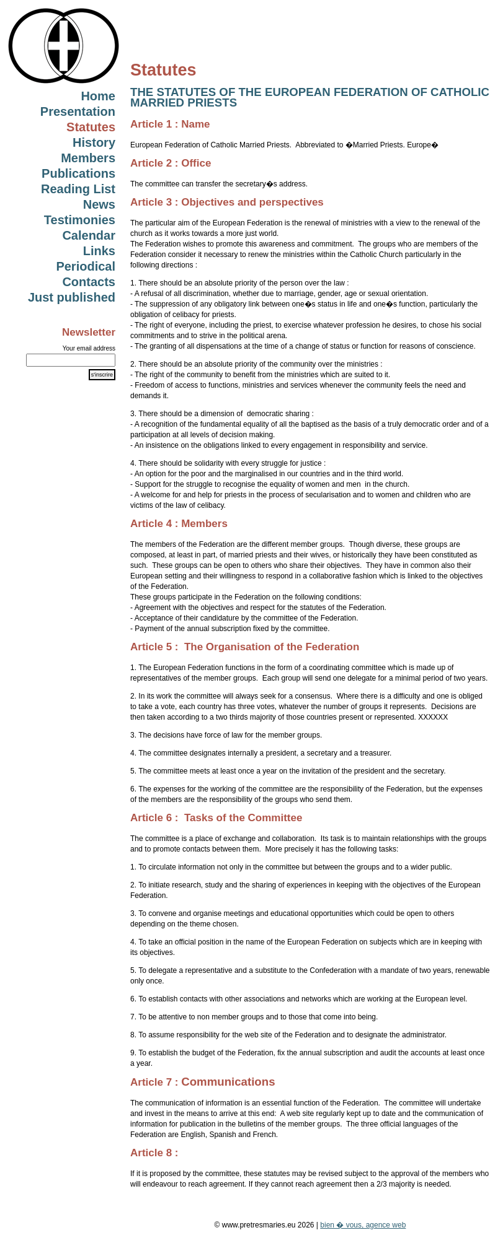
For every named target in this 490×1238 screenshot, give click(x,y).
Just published (71, 297)
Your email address (89, 348)
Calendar (88, 235)
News (99, 204)
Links (99, 251)
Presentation (77, 111)
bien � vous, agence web (363, 1225)
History (94, 142)
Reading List (78, 189)
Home (98, 96)
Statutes (90, 127)
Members (88, 158)
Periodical (85, 266)
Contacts (88, 282)
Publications (78, 173)
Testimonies (79, 220)
